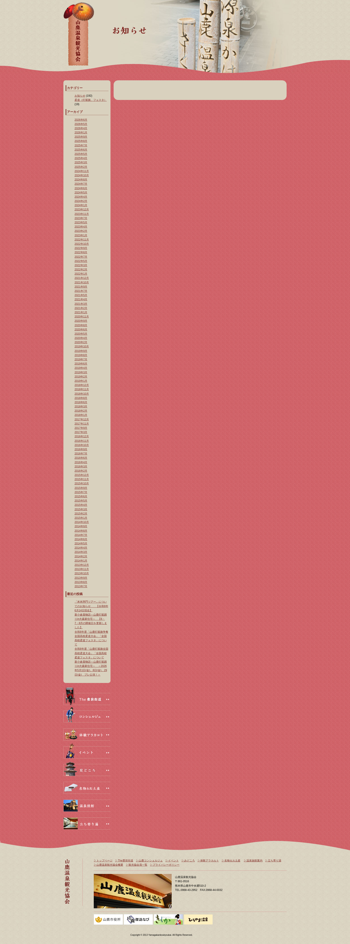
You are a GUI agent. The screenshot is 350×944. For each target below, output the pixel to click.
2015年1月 (81, 517)
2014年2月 (81, 556)
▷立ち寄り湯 (273, 860)
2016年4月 (81, 462)
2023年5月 (81, 222)
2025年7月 (81, 145)
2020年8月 (81, 325)
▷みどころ (188, 860)
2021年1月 (81, 312)
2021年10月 (82, 282)
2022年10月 (82, 243)
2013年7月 (81, 586)
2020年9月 (81, 320)
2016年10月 (82, 445)
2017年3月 (81, 432)
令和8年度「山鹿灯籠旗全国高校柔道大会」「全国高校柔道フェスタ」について (91, 653)
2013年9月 (81, 577)
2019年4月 (81, 367)
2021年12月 (82, 278)
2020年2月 (81, 342)
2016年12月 (82, 436)
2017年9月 (81, 427)
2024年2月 (81, 201)
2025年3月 (81, 162)
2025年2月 (81, 166)
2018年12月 (82, 385)
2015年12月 (82, 475)
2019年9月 (81, 351)
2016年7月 (81, 453)
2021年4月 (81, 299)
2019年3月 (81, 372)
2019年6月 (81, 363)
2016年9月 (81, 449)
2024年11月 (82, 171)
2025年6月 (81, 149)
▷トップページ (103, 860)
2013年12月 (82, 564)
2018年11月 (82, 389)
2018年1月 (81, 415)
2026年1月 (81, 132)
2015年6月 (81, 496)
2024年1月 (81, 205)
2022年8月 (81, 252)
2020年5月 (81, 333)
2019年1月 (81, 380)
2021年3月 (81, 303)
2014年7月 (81, 535)
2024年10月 (82, 175)
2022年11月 (82, 239)
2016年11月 (82, 440)
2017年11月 (82, 423)
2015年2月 (81, 513)
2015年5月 (81, 500)
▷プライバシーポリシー (164, 864)
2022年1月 (81, 273)
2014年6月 (81, 539)
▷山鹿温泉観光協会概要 (108, 864)
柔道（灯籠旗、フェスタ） (91, 100)
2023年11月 (82, 214)
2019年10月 (82, 346)
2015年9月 (81, 488)
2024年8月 (81, 179)
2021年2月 (81, 308)
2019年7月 (81, 359)
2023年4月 (81, 226)
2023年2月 (81, 230)
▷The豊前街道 (124, 860)
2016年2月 (81, 470)
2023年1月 (81, 235)
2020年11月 (82, 316)
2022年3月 (81, 265)
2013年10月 (82, 573)
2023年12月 (82, 209)
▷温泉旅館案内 (253, 860)
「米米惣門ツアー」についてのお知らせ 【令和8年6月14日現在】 (91, 606)
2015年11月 (82, 479)
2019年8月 (81, 355)
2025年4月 (81, 158)
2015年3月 (81, 509)
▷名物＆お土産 (231, 860)
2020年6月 (81, 329)
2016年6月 (81, 457)
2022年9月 (81, 248)
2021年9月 (81, 286)
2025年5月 (81, 154)
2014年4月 (81, 547)
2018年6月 (81, 402)
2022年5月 (81, 261)
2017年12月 (82, 419)
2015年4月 (81, 504)
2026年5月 (81, 124)
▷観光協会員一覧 (136, 864)
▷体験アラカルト (208, 860)
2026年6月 (81, 119)
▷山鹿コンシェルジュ (149, 860)
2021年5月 (81, 295)
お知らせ (80, 95)
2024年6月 (81, 188)
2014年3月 (81, 552)
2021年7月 (81, 291)
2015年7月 (81, 492)
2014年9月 (81, 526)
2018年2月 (81, 410)
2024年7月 (81, 183)
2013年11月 (82, 569)
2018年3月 (81, 406)
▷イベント (172, 860)
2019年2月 (81, 376)
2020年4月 (81, 338)
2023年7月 (81, 218)
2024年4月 (81, 196)
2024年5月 (81, 192)
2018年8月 (81, 398)
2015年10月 (82, 483)
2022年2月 (81, 269)
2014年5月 (81, 543)
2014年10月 (82, 522)
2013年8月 (81, 582)
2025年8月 (81, 141)
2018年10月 (82, 393)
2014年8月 (81, 530)
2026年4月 (81, 128)
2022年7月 (81, 256)
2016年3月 (81, 466)
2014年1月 (81, 560)
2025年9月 (81, 136)
